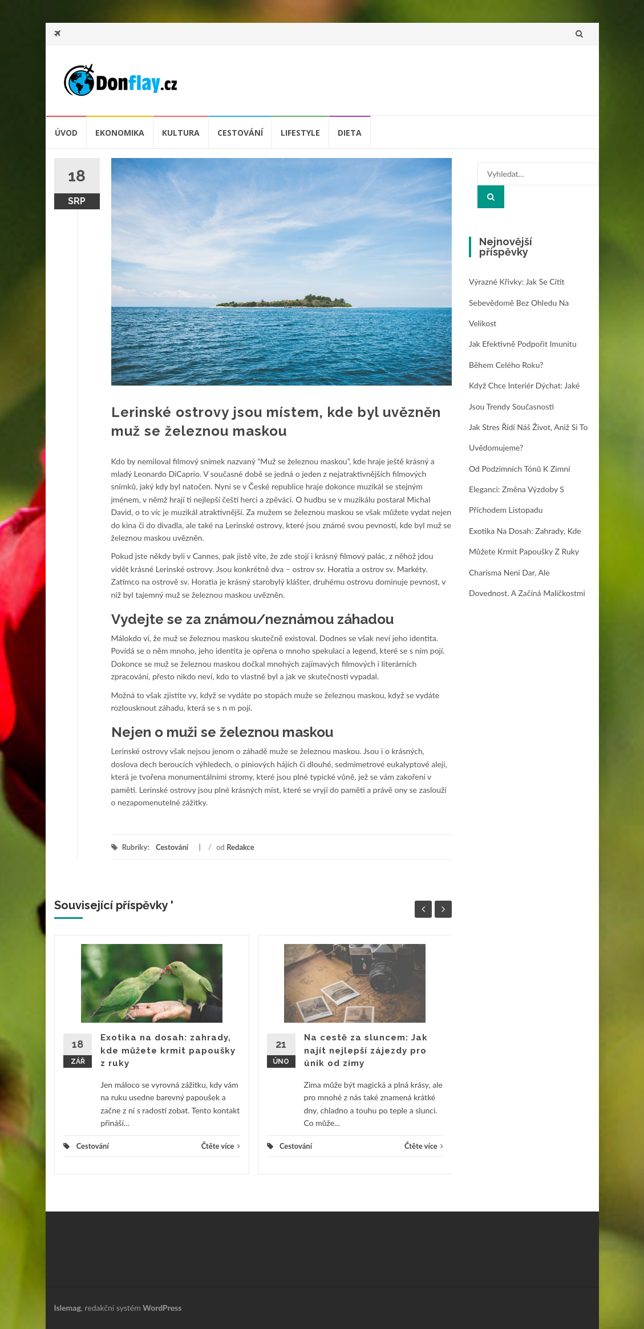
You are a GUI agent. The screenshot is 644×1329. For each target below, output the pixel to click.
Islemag (67, 1307)
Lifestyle (300, 132)
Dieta (350, 132)
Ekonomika (119, 132)
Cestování (240, 132)
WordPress (162, 1307)
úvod (66, 132)
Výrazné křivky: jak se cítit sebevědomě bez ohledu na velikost (519, 302)
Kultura (181, 132)
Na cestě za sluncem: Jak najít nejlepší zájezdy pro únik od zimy (366, 1050)
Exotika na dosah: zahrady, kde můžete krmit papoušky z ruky (168, 1050)
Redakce (240, 847)
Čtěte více (220, 1145)
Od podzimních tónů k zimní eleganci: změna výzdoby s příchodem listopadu (519, 489)
